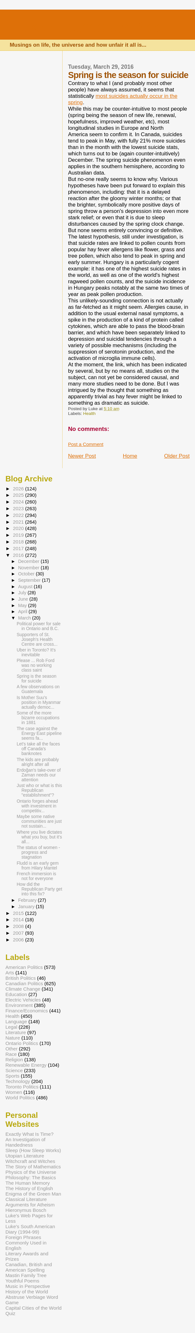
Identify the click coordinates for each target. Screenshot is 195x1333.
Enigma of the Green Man (33, 1194)
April (23, 611)
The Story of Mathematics (33, 1166)
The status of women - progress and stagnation (38, 852)
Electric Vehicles (23, 999)
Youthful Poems (22, 1280)
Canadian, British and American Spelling (28, 1267)
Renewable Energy (26, 1065)
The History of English (29, 1188)
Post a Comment (85, 444)
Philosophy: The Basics (30, 1177)
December (29, 561)
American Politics (24, 967)
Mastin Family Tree (26, 1275)
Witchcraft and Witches (30, 1161)
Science (14, 1070)
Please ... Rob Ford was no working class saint (35, 665)
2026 (19, 488)
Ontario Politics (21, 1043)
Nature (12, 1038)
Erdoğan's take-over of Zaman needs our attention (39, 775)
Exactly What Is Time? (29, 1134)
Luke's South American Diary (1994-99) (30, 1229)
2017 (19, 548)
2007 (19, 933)
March (25, 617)
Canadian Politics (24, 983)
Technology (17, 1081)
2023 (19, 508)
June (23, 599)
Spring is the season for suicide (36, 678)
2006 (19, 939)
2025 (19, 495)
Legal (11, 1027)
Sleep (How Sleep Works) (33, 1150)
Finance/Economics (26, 1010)
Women (13, 1092)
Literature (15, 1032)
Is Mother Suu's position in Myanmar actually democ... (39, 702)
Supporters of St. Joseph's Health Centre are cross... (37, 639)
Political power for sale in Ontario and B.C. (39, 626)
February (28, 900)
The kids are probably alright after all (38, 762)
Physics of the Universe (30, 1172)
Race (11, 1054)
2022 (19, 515)
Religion (14, 1059)
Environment (19, 1005)
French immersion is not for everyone (36, 876)
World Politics (20, 1097)
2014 (19, 919)
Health (89, 413)
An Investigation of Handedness (25, 1142)
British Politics (20, 978)
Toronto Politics (21, 1086)
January (27, 906)
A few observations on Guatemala (38, 689)
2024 (19, 501)
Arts (9, 972)
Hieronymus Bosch (25, 1210)
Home (130, 456)
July (23, 592)
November (29, 567)
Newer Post (82, 456)
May (23, 605)
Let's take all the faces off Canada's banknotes (38, 749)
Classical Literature (26, 1199)
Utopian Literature (24, 1155)
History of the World (26, 1291)
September (30, 580)
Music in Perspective (27, 1286)
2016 (19, 555)
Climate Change (22, 989)
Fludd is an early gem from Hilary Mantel (37, 865)
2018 (19, 541)
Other (11, 1048)
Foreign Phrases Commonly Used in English (26, 1243)
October (27, 573)
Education (16, 994)
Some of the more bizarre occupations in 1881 (38, 718)
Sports (12, 1076)
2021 (19, 522)
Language (16, 1021)
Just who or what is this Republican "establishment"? (39, 790)
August (26, 586)
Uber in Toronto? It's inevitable (36, 652)
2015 (19, 913)
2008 (19, 926)
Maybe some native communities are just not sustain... (39, 821)
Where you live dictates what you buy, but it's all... (39, 837)
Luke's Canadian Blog (87, 27)
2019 (19, 535)
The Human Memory (27, 1183)
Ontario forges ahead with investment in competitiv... (37, 806)
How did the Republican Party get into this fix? (39, 889)
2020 (19, 528)
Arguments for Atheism (30, 1204)
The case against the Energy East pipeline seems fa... (39, 733)
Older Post (177, 456)
